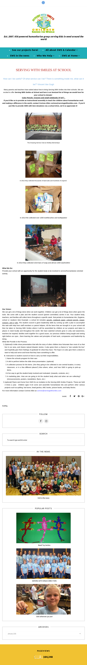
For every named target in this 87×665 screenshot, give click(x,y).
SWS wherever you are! (44, 616)
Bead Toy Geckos (44, 545)
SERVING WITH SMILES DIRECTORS (44, 581)
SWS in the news (43, 498)
